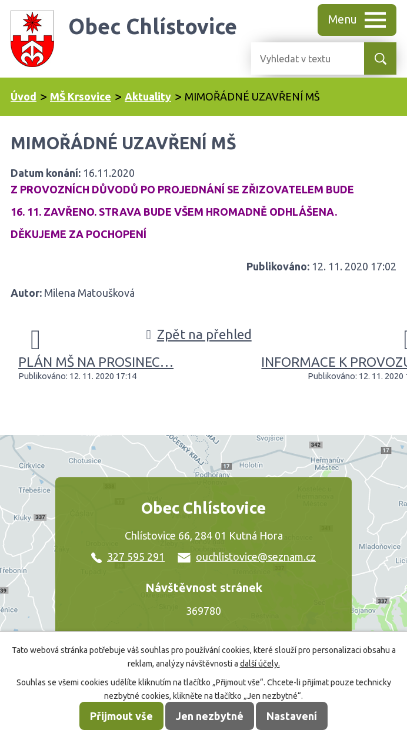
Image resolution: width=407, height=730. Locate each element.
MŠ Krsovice (80, 96)
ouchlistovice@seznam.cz (247, 556)
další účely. (260, 663)
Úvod (23, 96)
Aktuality (148, 96)
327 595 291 (128, 556)
